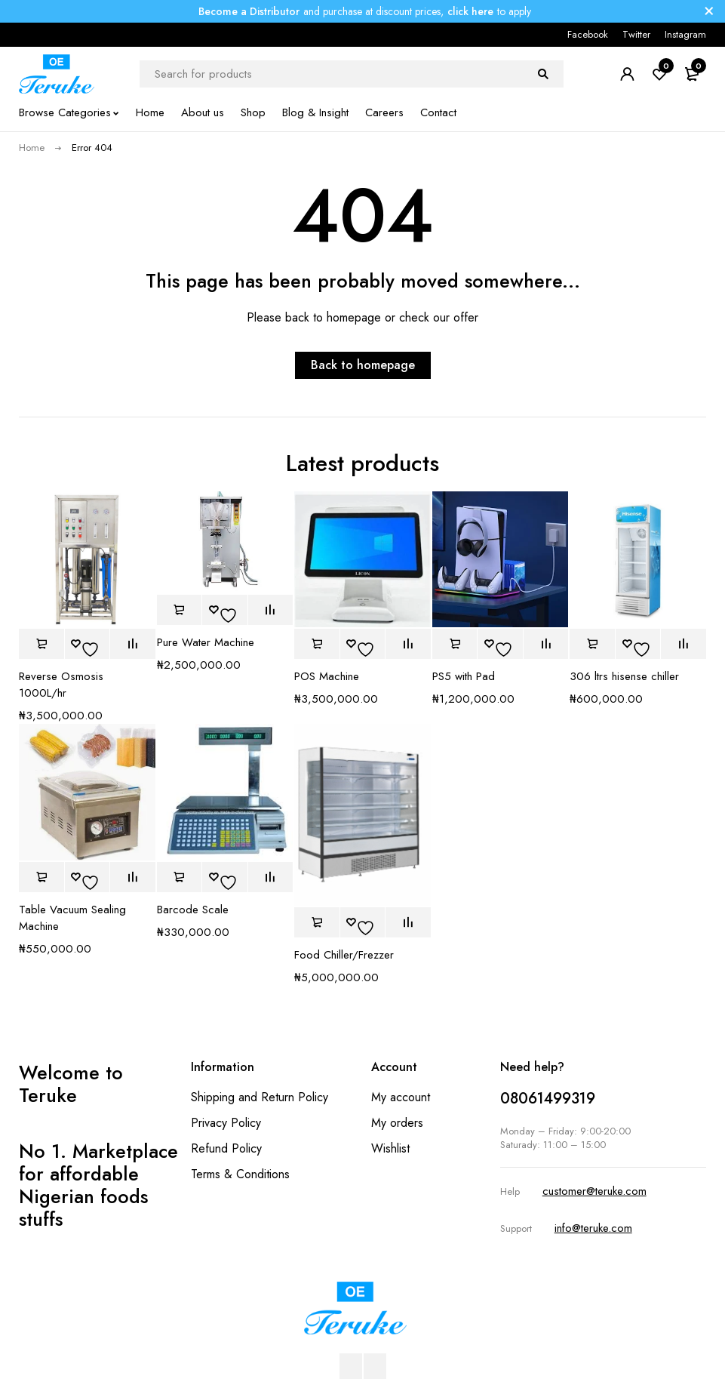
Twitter (636, 34)
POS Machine (326, 676)
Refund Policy (226, 1148)
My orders (397, 1122)
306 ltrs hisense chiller (624, 676)
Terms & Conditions (240, 1174)
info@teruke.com (593, 1228)
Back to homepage (363, 365)
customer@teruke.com (594, 1191)
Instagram (685, 34)
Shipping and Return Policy (259, 1097)
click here (470, 11)
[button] (41, 644)
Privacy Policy (226, 1122)
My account (400, 1097)
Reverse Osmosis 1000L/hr (61, 684)
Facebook (587, 34)
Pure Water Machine (205, 642)
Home (32, 147)
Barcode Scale (193, 909)
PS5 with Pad (463, 676)
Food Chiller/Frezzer (344, 955)
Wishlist (390, 1148)
